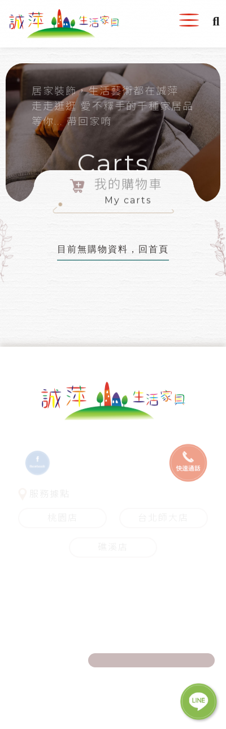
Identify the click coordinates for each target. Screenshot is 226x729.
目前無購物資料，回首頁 (113, 249)
